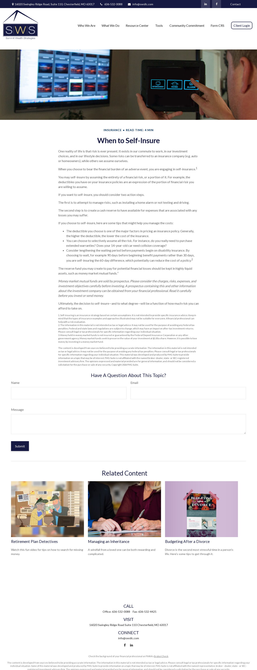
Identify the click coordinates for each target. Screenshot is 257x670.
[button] (86, 25)
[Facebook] (216, 4)
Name (15, 382)
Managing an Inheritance (108, 541)
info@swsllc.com (140, 4)
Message (17, 409)
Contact (235, 4)
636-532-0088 (110, 4)
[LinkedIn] (205, 4)
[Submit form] (20, 446)
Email (134, 382)
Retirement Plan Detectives (34, 541)
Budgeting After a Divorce (187, 541)
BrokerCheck (161, 656)
